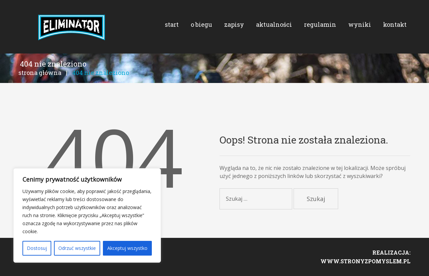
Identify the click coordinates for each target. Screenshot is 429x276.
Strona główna (39, 73)
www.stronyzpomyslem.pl (365, 261)
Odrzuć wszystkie (77, 248)
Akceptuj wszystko (127, 248)
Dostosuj (37, 248)
